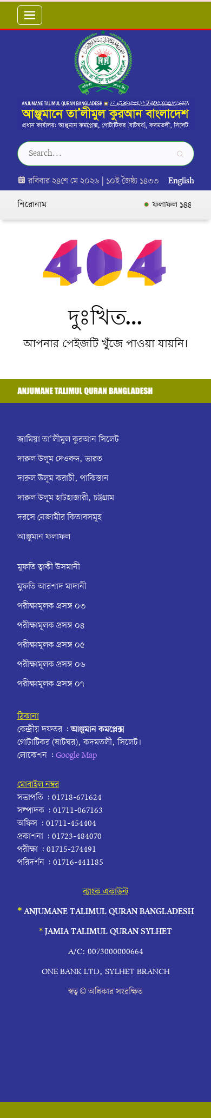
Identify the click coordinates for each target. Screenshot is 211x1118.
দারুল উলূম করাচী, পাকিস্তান (63, 478)
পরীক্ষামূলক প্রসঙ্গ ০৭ (50, 684)
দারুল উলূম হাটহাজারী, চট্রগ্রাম (65, 498)
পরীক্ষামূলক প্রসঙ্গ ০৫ (51, 645)
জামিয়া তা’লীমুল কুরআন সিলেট (68, 439)
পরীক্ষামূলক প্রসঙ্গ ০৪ (50, 625)
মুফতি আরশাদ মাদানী (52, 587)
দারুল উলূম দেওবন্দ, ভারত (59, 459)
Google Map (76, 756)
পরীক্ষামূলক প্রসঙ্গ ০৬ (51, 664)
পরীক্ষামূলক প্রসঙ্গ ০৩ (51, 606)
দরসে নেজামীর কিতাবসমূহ (59, 517)
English (181, 181)
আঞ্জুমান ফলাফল (43, 537)
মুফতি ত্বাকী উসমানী (48, 567)
